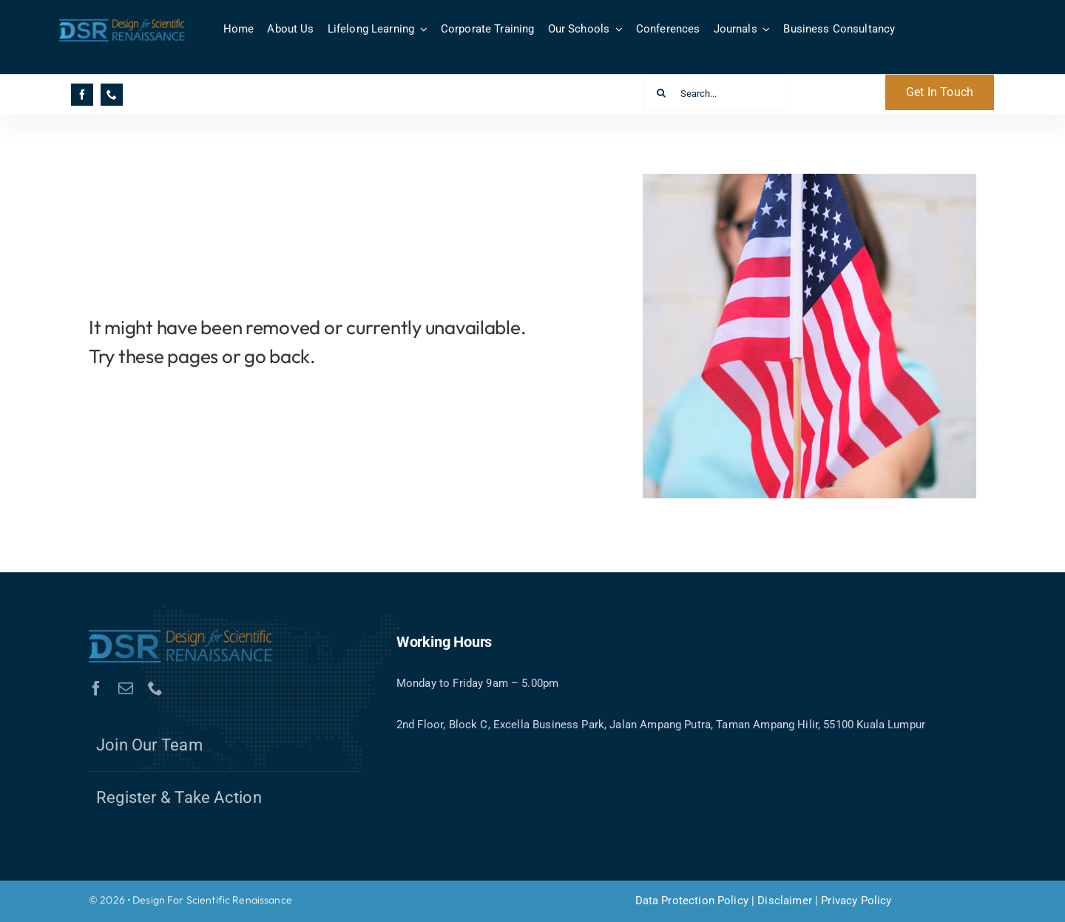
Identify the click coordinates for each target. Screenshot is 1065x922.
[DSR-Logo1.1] (122, 23)
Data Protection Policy (691, 900)
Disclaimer (784, 900)
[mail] (125, 692)
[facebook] (82, 95)
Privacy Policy (856, 900)
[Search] (661, 93)
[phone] (112, 95)
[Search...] (717, 93)
